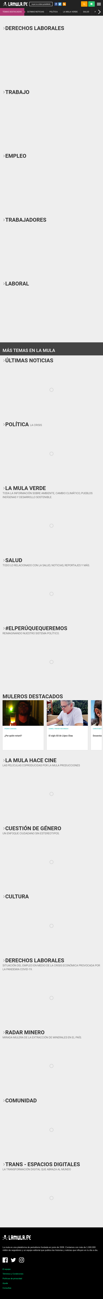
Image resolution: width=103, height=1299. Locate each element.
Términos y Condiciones (13, 1274)
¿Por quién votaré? (13, 735)
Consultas (7, 1288)
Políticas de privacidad (12, 1278)
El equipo (7, 1269)
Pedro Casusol (10, 729)
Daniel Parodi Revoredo (58, 729)
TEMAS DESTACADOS (12, 12)
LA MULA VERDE (70, 12)
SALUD (86, 12)
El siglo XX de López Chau (61, 735)
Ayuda (5, 1283)
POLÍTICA (53, 12)
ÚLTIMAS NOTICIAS (35, 12)
